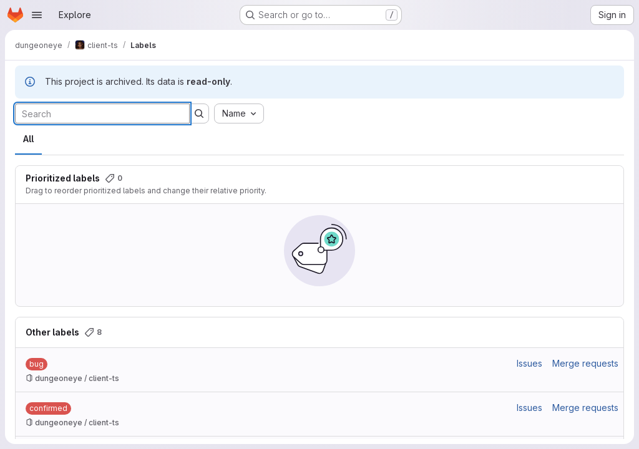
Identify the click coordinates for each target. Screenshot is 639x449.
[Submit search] (199, 113)
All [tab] (28, 138)
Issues (529, 363)
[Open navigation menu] (37, 15)
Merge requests (585, 363)
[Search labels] (102, 113)
